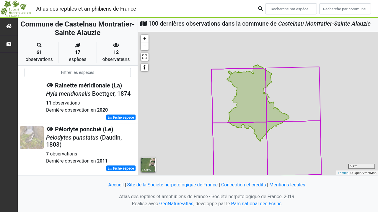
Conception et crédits (243, 185)
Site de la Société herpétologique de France (172, 185)
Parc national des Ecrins (256, 203)
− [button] (144, 46)
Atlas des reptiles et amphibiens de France (86, 9)
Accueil (115, 185)
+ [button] (144, 38)
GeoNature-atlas (176, 203)
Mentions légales (287, 185)
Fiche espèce (121, 117)
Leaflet (343, 173)
